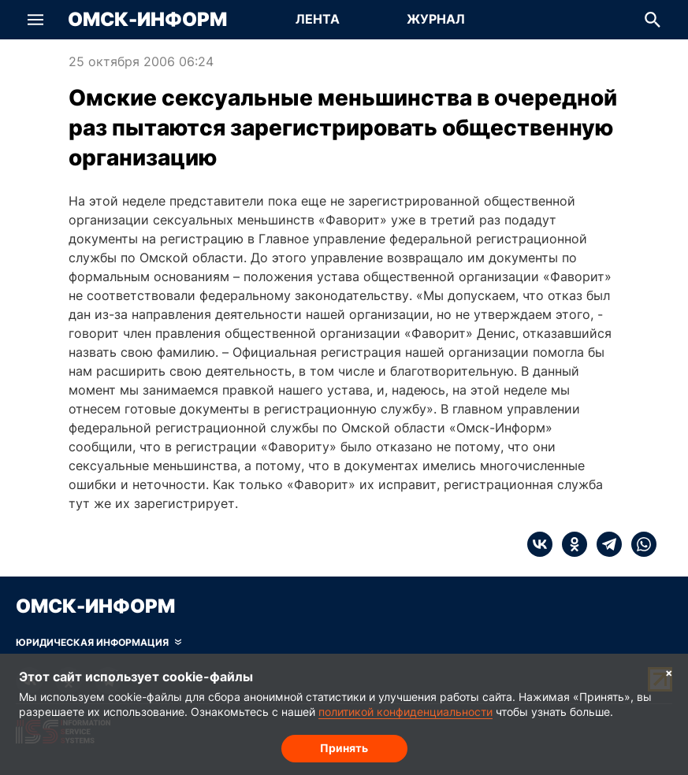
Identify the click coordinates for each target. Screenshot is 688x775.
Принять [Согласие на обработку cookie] (344, 748)
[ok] (569, 544)
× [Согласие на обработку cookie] (669, 672)
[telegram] (604, 544)
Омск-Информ (147, 20)
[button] (35, 19)
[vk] (539, 544)
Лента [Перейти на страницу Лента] (318, 19)
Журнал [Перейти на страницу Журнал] (436, 19)
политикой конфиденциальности (405, 711)
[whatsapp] (639, 544)
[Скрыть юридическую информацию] (98, 642)
